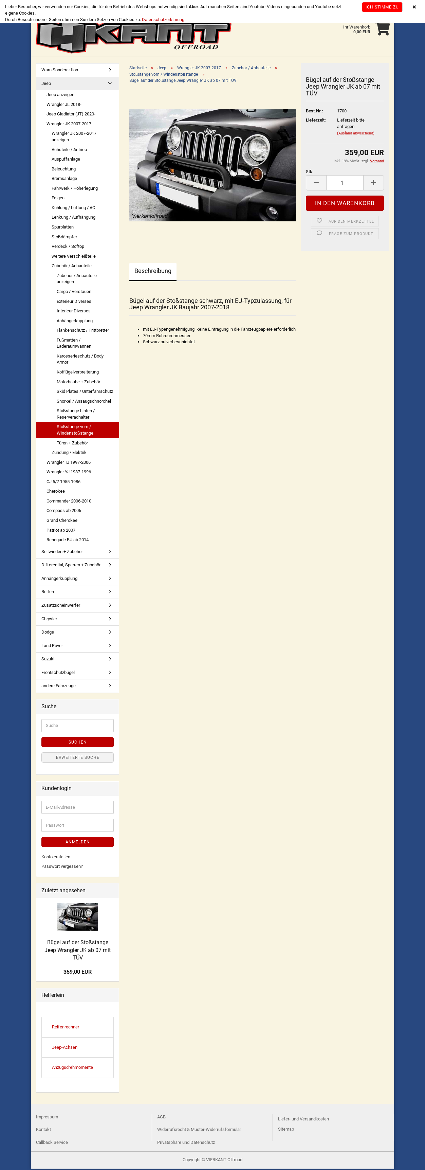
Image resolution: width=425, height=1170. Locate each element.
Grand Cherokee (62, 521)
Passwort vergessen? (62, 867)
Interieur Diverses (74, 312)
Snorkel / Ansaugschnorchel (84, 402)
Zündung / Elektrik (69, 453)
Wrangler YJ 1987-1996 (69, 473)
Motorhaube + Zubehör (78, 383)
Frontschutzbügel (58, 673)
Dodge (47, 633)
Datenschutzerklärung (163, 19)
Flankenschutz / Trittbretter (83, 331)
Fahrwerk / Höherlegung (75, 189)
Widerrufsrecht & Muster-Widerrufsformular (199, 1130)
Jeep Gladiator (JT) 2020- (71, 115)
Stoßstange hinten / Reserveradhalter (76, 415)
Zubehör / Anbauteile (72, 267)
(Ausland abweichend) (355, 134)
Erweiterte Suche (77, 758)
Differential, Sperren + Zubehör (70, 566)
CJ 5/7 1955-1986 (63, 483)
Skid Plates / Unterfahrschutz (85, 392)
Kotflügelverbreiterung (78, 373)
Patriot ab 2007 (61, 531)
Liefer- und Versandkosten (303, 1120)
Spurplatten (63, 228)
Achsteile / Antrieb (69, 150)
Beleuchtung (64, 170)
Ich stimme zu (382, 7)
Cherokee (56, 492)
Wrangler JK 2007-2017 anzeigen (74, 138)
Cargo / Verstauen (74, 292)
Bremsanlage (64, 179)
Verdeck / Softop (68, 247)
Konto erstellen (55, 858)
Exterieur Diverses (74, 302)
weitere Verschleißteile (74, 257)
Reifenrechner (65, 1028)
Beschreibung (152, 272)
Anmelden (78, 843)
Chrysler (49, 620)
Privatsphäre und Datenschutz (186, 1143)
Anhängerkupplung (75, 322)
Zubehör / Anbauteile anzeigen (77, 280)
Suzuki (47, 660)
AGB (161, 1118)
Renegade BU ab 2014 (68, 541)
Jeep (46, 84)
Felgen (58, 199)
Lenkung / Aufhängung (73, 218)
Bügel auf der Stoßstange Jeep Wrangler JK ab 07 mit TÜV (77, 951)
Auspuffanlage (66, 160)
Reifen (47, 593)
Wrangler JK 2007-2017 (69, 125)
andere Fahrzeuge (58, 687)
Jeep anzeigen (60, 95)
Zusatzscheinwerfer (60, 606)
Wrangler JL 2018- (64, 105)
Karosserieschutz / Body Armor (80, 360)
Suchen (78, 743)
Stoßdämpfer (64, 238)
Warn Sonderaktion (59, 71)
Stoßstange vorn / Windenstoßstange (75, 431)
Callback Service (52, 1143)
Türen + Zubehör (72, 444)
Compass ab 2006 (64, 511)
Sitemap (286, 1130)
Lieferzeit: (316, 121)
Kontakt (43, 1130)
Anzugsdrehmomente (72, 1068)
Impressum (47, 1118)
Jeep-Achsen (64, 1048)
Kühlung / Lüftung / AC (73, 209)
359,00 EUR (77, 973)
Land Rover (52, 647)
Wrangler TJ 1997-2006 (69, 463)
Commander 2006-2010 (69, 502)
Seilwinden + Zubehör (62, 552)
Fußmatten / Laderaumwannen (74, 344)
